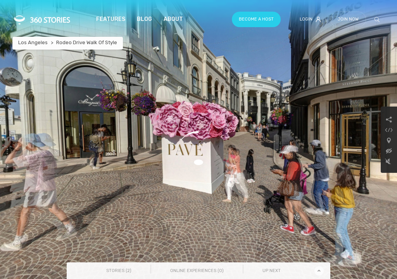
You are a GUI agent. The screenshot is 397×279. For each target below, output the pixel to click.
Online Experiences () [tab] (197, 270)
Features (110, 19)
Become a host (256, 19)
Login (310, 19)
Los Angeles (33, 42)
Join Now (348, 19)
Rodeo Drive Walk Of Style (86, 42)
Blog (144, 19)
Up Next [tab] (271, 270)
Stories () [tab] (118, 270)
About (173, 19)
